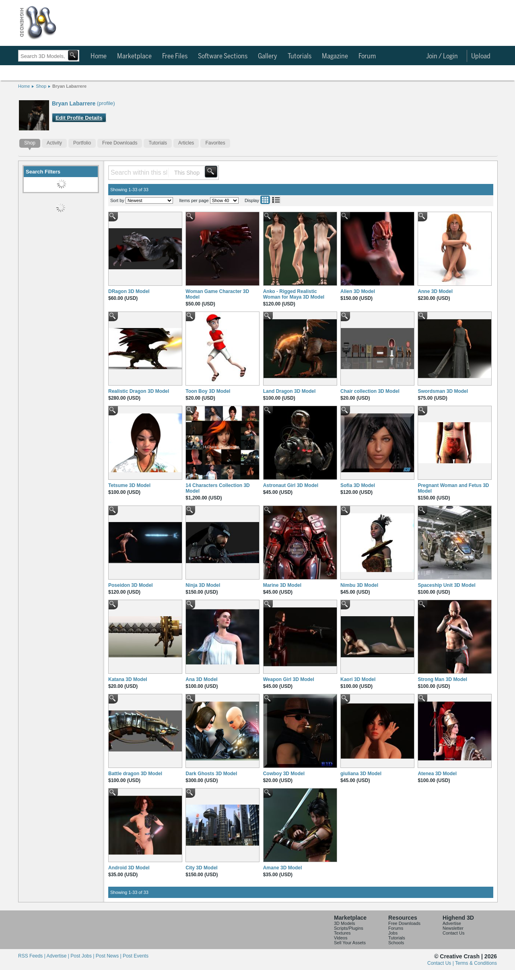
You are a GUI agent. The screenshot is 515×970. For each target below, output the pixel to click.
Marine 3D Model (282, 585)
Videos (340, 937)
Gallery (267, 56)
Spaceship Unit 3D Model (446, 585)
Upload (480, 56)
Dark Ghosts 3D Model (211, 773)
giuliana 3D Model (360, 773)
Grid (265, 200)
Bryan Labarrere (69, 86)
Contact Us (453, 933)
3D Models (344, 923)
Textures (342, 933)
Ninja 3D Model (202, 585)
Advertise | (58, 956)
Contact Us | (441, 963)
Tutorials (299, 56)
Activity (54, 143)
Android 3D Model (129, 868)
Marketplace (134, 56)
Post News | (109, 956)
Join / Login (442, 56)
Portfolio (82, 143)
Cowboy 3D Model (284, 773)
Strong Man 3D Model (442, 679)
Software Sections (222, 56)
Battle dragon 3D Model (135, 773)
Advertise (452, 923)
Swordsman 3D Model (443, 391)
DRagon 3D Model (129, 291)
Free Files (174, 56)
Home (99, 56)
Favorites (215, 143)
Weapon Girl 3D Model (288, 679)
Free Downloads (119, 143)
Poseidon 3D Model (130, 585)
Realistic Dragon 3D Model (138, 391)
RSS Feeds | (32, 956)
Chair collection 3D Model (370, 391)
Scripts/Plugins (348, 928)
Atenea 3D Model (437, 773)
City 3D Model (201, 868)
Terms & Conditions (476, 963)
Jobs (393, 933)
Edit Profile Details (79, 118)
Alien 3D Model (357, 291)
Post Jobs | (82, 956)
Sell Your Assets (350, 942)
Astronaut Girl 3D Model (290, 485)
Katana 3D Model (127, 679)
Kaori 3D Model (357, 679)
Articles (186, 143)
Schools (396, 942)
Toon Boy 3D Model (207, 391)
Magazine (335, 56)
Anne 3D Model (435, 291)
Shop (41, 86)
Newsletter (453, 928)
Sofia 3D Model (357, 485)
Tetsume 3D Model (129, 485)
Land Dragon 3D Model (289, 391)
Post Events (135, 956)
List (276, 200)
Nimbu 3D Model (359, 585)
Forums (395, 928)
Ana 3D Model (201, 679)
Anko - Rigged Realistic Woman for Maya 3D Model (293, 294)
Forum (367, 56)
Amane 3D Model (282, 868)
